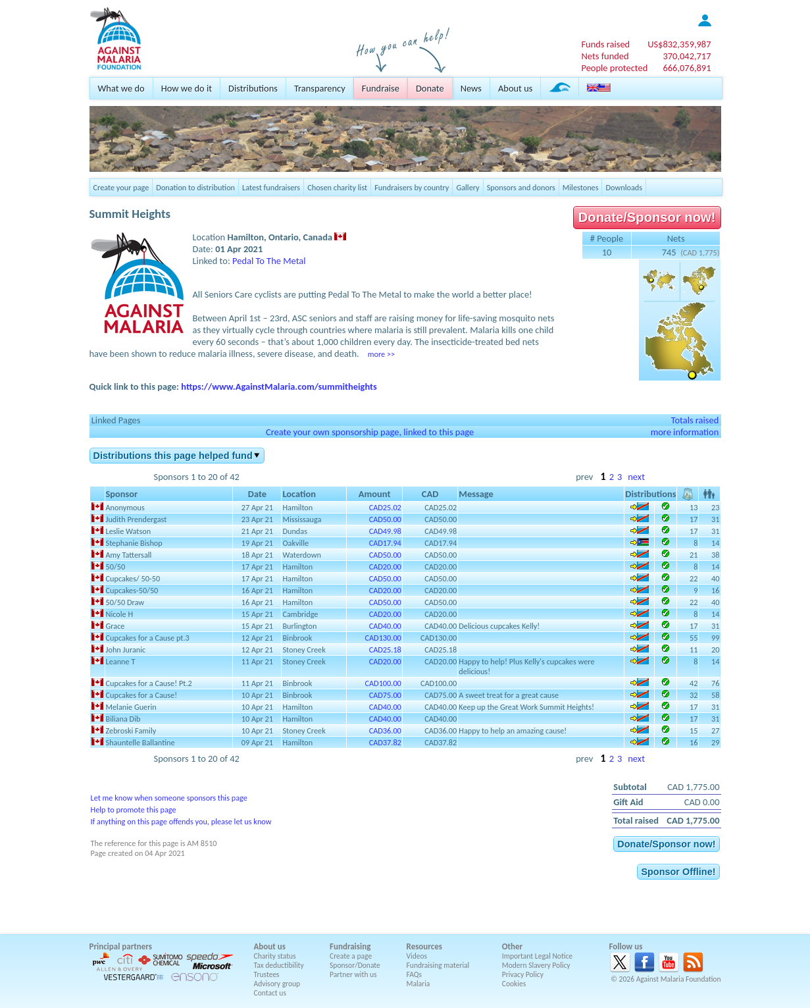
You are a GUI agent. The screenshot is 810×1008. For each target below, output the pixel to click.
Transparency (319, 88)
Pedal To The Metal (268, 261)
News (471, 88)
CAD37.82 (385, 742)
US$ (679, 44)
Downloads (623, 187)
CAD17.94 (385, 543)
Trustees (267, 974)
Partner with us (353, 974)
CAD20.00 (385, 566)
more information (685, 432)
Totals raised (695, 420)
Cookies (514, 983)
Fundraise (380, 88)
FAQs (414, 974)
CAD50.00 (385, 519)
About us (515, 88)
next (636, 477)
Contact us (270, 992)
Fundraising (350, 946)
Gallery (467, 187)
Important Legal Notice (537, 956)
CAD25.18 (385, 649)
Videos (417, 956)
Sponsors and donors (521, 187)
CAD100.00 (383, 683)
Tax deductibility (279, 965)
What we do (121, 88)
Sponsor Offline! (678, 871)
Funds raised (605, 44)
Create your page (121, 187)
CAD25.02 (385, 507)
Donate (430, 88)
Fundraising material (438, 965)
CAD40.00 (385, 626)
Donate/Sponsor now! (647, 217)
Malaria (418, 983)
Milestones (581, 187)
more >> (381, 354)
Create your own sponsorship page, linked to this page (370, 432)
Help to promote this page (133, 809)
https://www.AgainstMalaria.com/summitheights (279, 386)
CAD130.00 (383, 638)
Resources (424, 946)
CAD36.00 (385, 730)
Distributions (253, 88)
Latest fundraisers (271, 187)
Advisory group (277, 983)
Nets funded (604, 56)
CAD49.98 (385, 531)
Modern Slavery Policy (536, 965)
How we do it (186, 88)
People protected (614, 68)
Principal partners (120, 946)
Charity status (275, 956)
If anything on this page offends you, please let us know (181, 821)
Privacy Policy (523, 974)
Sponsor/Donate (355, 965)
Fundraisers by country (411, 187)
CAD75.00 (385, 695)
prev (584, 477)
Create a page (351, 956)
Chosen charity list (337, 187)
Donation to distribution (195, 187)
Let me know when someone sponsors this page (169, 798)
